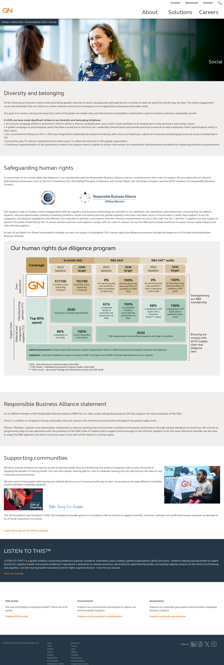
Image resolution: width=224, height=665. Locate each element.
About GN (17, 22)
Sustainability (52, 658)
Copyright (74, 655)
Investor (175, 2)
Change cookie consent (80, 664)
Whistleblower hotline (55, 664)
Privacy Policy (76, 658)
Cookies (74, 652)
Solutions (180, 12)
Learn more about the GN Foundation (26, 530)
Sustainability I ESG (37, 22)
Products (50, 649)
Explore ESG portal (16, 616)
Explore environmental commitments (99, 616)
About (150, 12)
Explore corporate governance (168, 616)
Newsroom (191, 2)
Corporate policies (78, 661)
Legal (73, 649)
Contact (208, 2)
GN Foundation (52, 661)
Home (6, 22)
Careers (208, 12)
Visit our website (13, 573)
